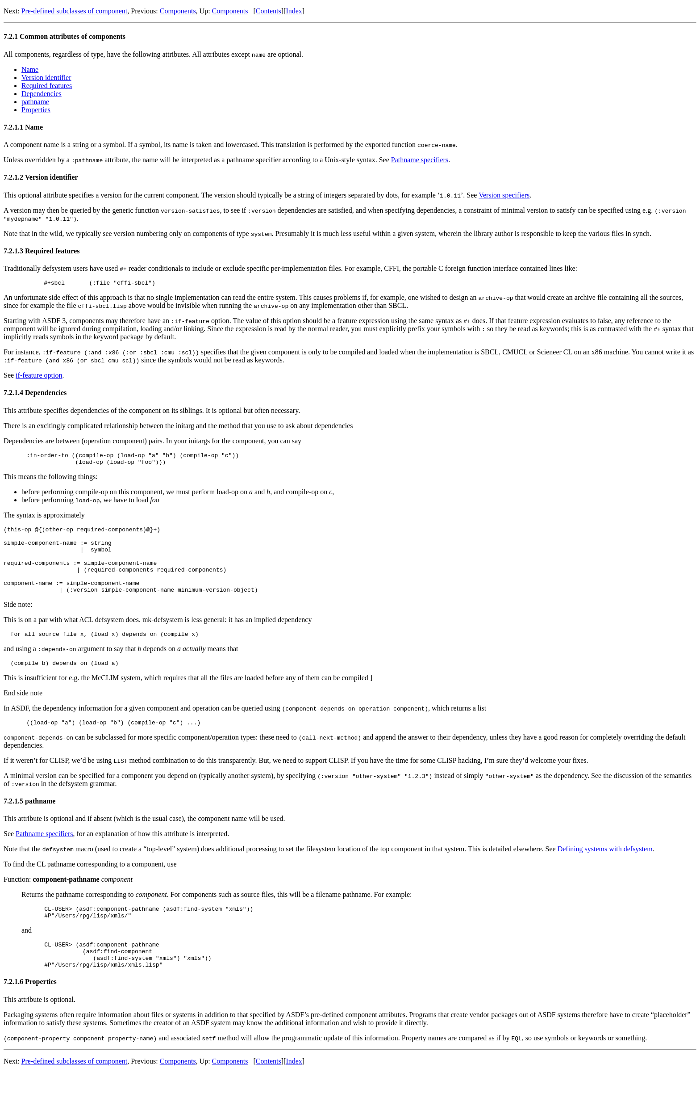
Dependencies (41, 93)
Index (294, 11)
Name (29, 69)
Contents (268, 11)
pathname (35, 101)
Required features (46, 85)
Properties (35, 110)
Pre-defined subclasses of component (74, 11)
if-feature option (39, 376)
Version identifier (46, 77)
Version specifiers (504, 195)
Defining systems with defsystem (605, 870)
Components (178, 11)
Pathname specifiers (419, 160)
